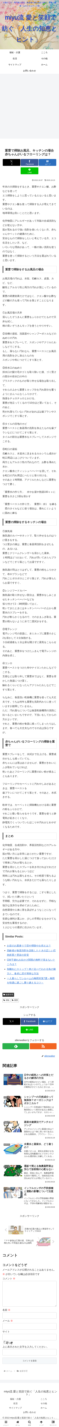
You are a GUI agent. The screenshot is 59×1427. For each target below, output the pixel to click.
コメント (8, 1278)
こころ (44, 1404)
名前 (6, 1315)
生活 (15, 1408)
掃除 (6, 1000)
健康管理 (8, 995)
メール (7, 1325)
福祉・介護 (15, 1404)
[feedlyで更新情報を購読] (15, 1046)
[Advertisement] (29, 105)
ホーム (44, 1412)
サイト (6, 1336)
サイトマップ (15, 1412)
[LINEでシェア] (29, 170)
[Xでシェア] (11, 162)
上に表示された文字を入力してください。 (25, 1351)
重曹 (15, 1000)
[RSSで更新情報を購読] (43, 1046)
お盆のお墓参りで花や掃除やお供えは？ (29, 945)
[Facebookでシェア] (29, 162)
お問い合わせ (29, 1417)
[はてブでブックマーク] (47, 162)
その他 (44, 1408)
